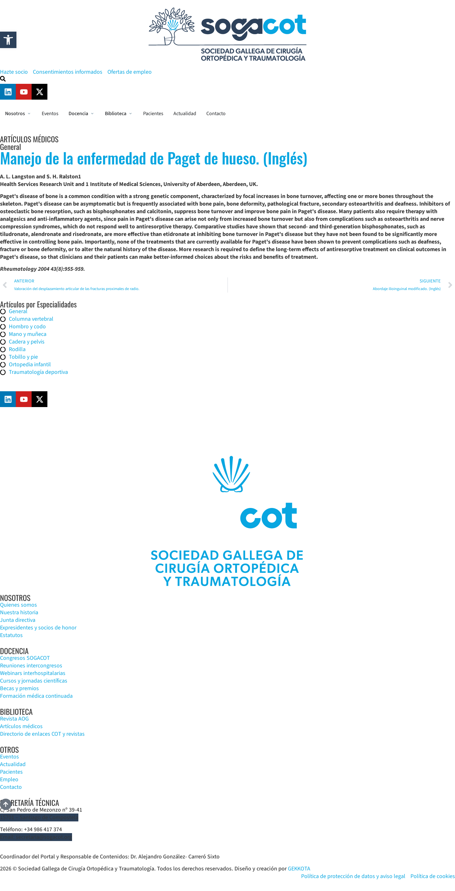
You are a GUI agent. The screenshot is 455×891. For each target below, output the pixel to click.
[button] (8, 40)
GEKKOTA (299, 869)
